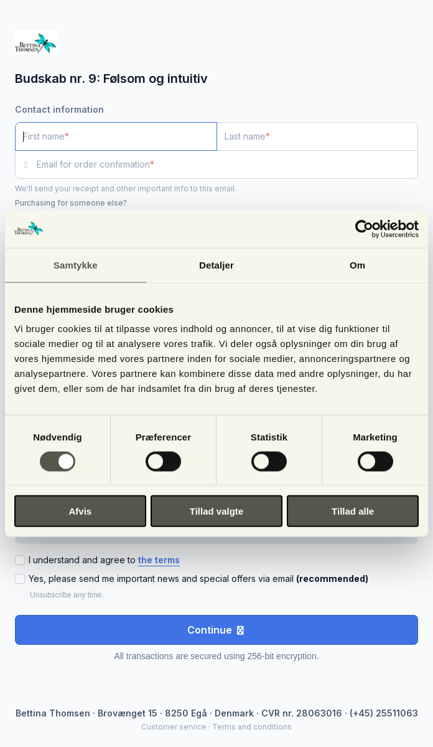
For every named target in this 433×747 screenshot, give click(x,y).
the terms (159, 559)
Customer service (174, 726)
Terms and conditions (252, 726)
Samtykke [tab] (76, 264)
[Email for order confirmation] (227, 164)
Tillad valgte (216, 511)
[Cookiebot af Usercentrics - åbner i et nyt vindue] (364, 228)
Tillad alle (353, 511)
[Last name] (317, 136)
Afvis (79, 511)
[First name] (116, 136)
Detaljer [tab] (216, 264)
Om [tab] (357, 264)
